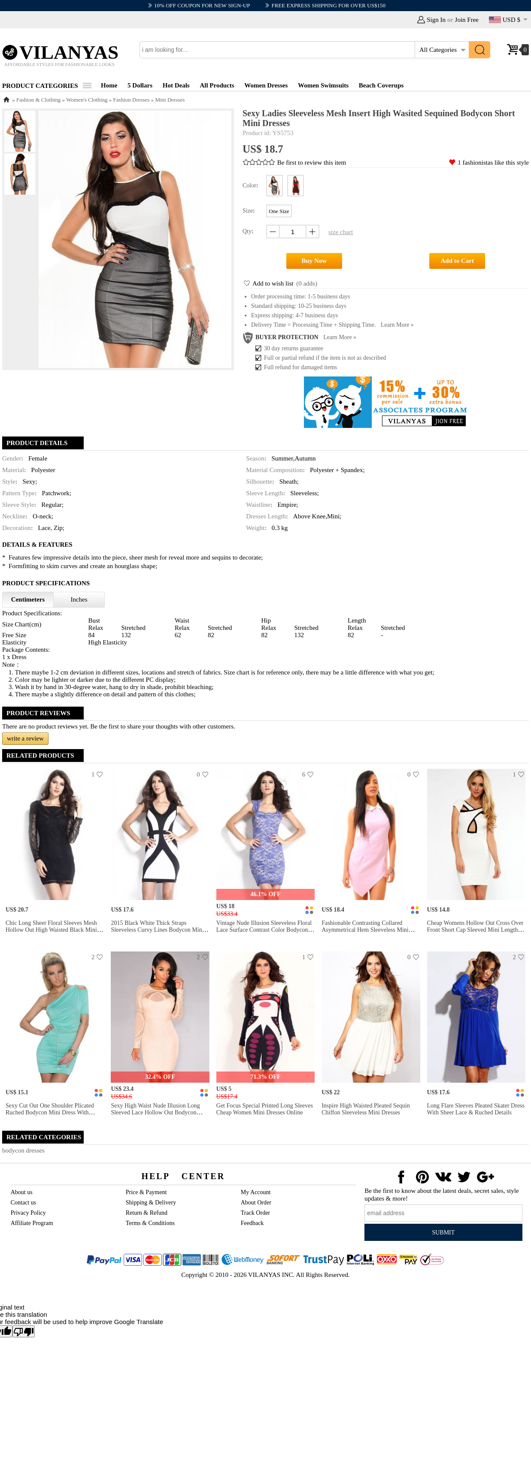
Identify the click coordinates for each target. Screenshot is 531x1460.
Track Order (255, 1213)
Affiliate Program (32, 1223)
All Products (217, 85)
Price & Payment (146, 1192)
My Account (256, 1192)
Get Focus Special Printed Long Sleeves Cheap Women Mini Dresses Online (264, 1109)
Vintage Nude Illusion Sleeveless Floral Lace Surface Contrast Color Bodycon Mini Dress (264, 930)
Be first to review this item (311, 162)
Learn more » (397, 325)
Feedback (252, 1223)
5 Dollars (139, 85)
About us (22, 1192)
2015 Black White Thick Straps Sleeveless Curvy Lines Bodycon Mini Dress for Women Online (157, 930)
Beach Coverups (381, 85)
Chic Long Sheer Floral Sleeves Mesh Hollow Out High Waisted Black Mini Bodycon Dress (51, 930)
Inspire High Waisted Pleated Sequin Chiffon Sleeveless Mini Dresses (366, 1109)
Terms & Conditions (150, 1223)
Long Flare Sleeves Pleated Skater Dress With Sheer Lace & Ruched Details (476, 1109)
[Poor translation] (23, 1331)
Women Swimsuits (323, 85)
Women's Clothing (86, 99)
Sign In (436, 19)
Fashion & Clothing (38, 99)
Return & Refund (146, 1213)
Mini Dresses (170, 99)
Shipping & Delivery (151, 1202)
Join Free (467, 19)
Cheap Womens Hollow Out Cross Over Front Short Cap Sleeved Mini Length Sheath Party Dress (475, 930)
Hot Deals (176, 85)
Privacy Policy (28, 1213)
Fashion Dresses (131, 99)
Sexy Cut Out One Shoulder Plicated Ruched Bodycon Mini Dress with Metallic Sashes (50, 1112)
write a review (25, 738)
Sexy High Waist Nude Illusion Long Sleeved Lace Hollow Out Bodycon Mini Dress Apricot (155, 1112)
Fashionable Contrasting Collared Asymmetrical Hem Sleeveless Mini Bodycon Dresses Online (365, 930)
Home (109, 85)
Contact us (23, 1202)
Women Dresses (266, 85)
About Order (256, 1202)
